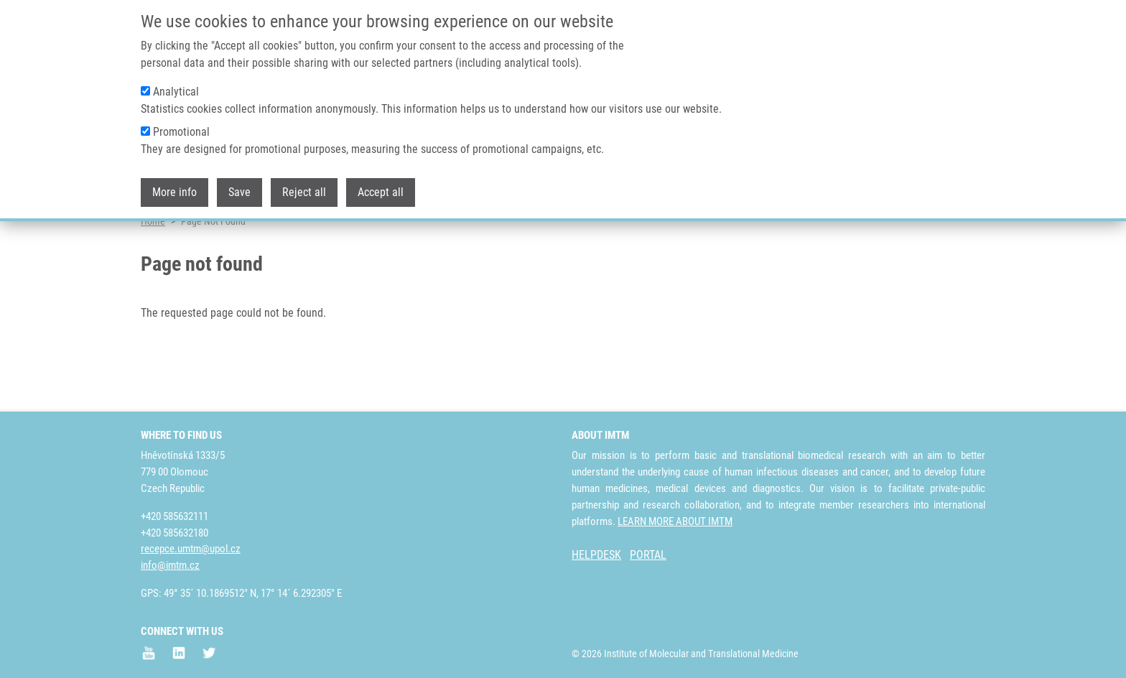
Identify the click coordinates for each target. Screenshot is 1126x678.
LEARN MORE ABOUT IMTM (675, 521)
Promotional (181, 127)
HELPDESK (596, 555)
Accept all (381, 187)
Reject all (304, 187)
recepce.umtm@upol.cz (191, 549)
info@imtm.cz (170, 565)
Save (239, 187)
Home (153, 276)
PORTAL (648, 555)
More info (174, 187)
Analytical (176, 86)
